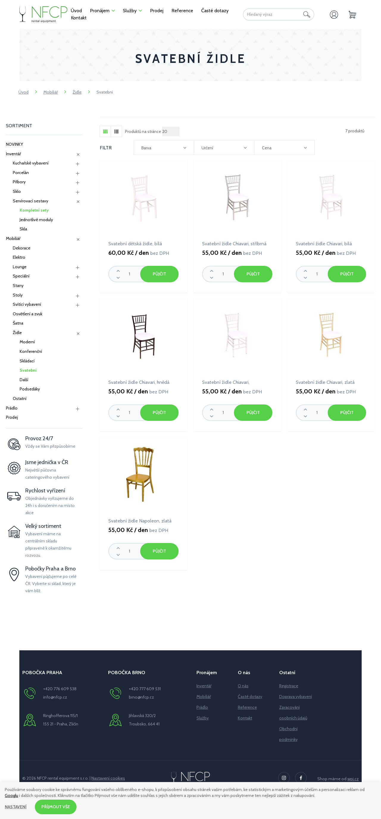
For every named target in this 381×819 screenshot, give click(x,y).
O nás (243, 685)
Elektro (19, 257)
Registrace (288, 685)
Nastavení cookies (108, 778)
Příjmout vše (55, 806)
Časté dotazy (250, 696)
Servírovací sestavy (30, 201)
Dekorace (21, 248)
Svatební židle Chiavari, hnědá (138, 382)
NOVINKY (14, 144)
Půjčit (159, 274)
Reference (247, 707)
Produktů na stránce (143, 131)
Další (24, 379)
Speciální (21, 276)
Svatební (28, 370)
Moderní (27, 342)
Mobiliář (50, 92)
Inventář (13, 153)
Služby (202, 718)
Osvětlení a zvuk (27, 314)
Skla (23, 229)
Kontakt (245, 718)
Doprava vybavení (295, 696)
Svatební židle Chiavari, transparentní (225, 383)
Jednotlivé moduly (36, 219)
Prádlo (12, 408)
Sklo (17, 191)
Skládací (27, 361)
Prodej (12, 417)
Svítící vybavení (27, 304)
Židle (77, 92)
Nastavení (15, 806)
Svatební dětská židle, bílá (135, 243)
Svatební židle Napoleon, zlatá (139, 521)
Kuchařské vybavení (31, 163)
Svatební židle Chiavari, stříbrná (234, 243)
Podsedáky (30, 389)
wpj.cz (353, 778)
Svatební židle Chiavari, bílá (324, 243)
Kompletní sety (34, 210)
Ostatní (19, 398)
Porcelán (21, 172)
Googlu (11, 795)
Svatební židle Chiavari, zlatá (325, 382)
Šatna (18, 323)
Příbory (19, 181)
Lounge (19, 266)
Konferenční (31, 351)
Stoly (18, 295)
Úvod (23, 92)
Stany (18, 285)
